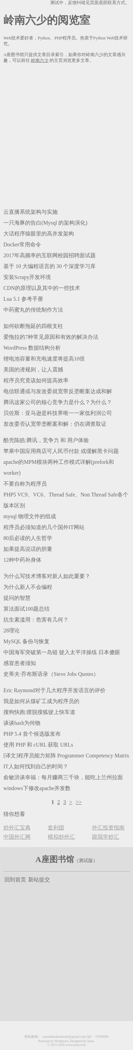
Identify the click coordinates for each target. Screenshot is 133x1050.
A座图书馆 (54, 859)
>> (79, 802)
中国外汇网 (17, 837)
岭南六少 (40, 60)
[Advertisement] (66, 134)
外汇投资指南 (108, 827)
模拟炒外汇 (61, 837)
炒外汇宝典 (17, 827)
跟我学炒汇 (105, 837)
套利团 (56, 827)
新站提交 (39, 879)
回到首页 (15, 879)
